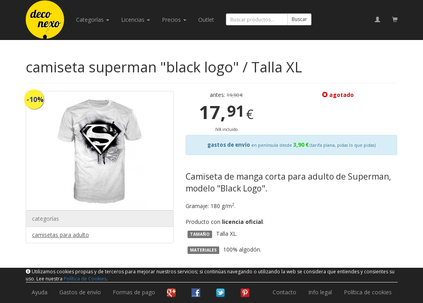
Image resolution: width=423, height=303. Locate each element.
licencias (135, 19)
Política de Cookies (85, 278)
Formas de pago (134, 292)
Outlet (206, 19)
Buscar (299, 19)
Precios (174, 19)
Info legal (320, 292)
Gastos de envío (80, 292)
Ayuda (39, 292)
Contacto (284, 292)
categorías (92, 19)
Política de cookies (368, 292)
